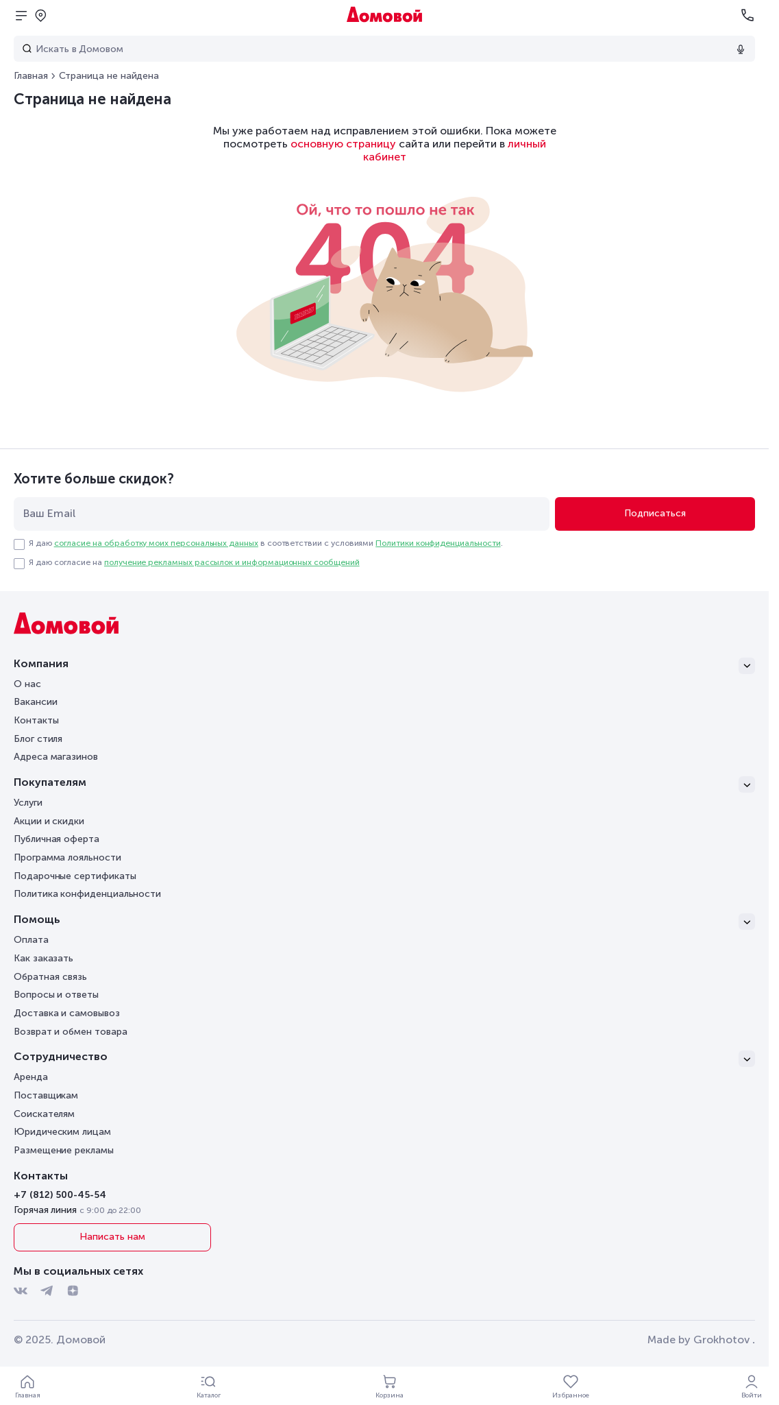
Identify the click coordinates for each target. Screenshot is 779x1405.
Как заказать (43, 958)
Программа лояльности (67, 857)
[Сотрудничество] (384, 1058)
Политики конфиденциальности (437, 543)
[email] (281, 514)
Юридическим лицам (62, 1132)
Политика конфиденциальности (87, 894)
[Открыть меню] (21, 15)
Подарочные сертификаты (75, 876)
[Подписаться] (655, 514)
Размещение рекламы (64, 1150)
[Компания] (384, 666)
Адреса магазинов (56, 756)
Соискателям (44, 1114)
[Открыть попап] (40, 15)
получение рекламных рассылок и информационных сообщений (232, 562)
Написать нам (112, 1236)
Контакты (36, 720)
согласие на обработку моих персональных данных (156, 543)
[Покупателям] (384, 784)
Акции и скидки (49, 821)
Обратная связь (50, 977)
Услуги (28, 802)
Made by (701, 1339)
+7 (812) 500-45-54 (60, 1195)
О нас (27, 684)
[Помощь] (384, 921)
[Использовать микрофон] (740, 49)
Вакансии (35, 702)
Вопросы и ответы (56, 994)
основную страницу (343, 143)
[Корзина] (390, 1386)
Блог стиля (38, 739)
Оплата (31, 940)
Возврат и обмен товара (70, 1031)
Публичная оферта (56, 839)
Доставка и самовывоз (67, 1013)
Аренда (31, 1077)
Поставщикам (46, 1095)
